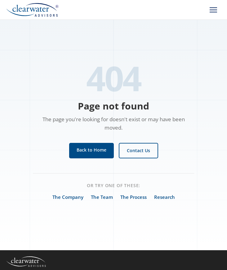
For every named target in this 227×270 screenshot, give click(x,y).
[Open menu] (213, 9)
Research (164, 197)
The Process (133, 197)
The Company (67, 197)
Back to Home (91, 150)
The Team (102, 197)
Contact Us (138, 150)
